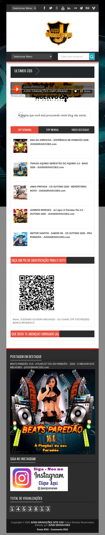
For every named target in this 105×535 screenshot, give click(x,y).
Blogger (67, 76)
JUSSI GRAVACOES (59, 525)
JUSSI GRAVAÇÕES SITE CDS (47, 522)
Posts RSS (43, 529)
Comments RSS (59, 529)
